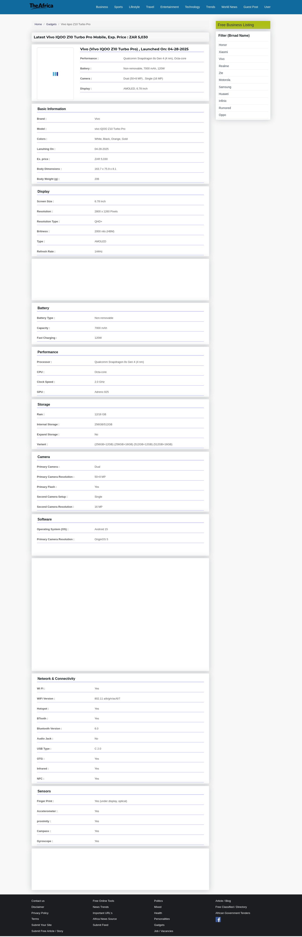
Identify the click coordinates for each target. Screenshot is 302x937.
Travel (150, 7)
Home (38, 25)
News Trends (101, 907)
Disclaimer (37, 907)
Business (102, 7)
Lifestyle (134, 7)
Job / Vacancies (163, 931)
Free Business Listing (236, 26)
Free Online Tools (103, 901)
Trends (210, 7)
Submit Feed (100, 926)
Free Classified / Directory (231, 907)
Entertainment (169, 7)
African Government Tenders (233, 913)
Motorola (224, 81)
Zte (221, 73)
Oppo (222, 116)
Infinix (223, 102)
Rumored (225, 108)
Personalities (162, 919)
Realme (224, 67)
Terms (35, 919)
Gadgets (51, 25)
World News (229, 7)
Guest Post (250, 7)
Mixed (157, 907)
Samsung (225, 88)
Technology (192, 7)
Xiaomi (223, 53)
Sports (118, 7)
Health (158, 913)
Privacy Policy (39, 913)
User (267, 7)
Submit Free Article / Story (47, 931)
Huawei (224, 95)
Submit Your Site (41, 926)
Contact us (37, 901)
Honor (223, 46)
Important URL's (103, 913)
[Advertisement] (120, 274)
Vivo (222, 60)
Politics (158, 901)
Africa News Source (105, 919)
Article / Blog (223, 901)
